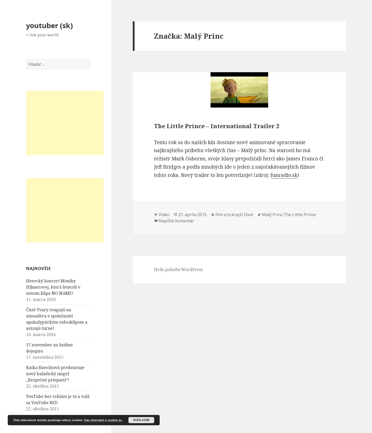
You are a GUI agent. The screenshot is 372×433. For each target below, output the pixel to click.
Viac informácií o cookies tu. (103, 420)
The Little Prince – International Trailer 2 (216, 126)
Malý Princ (272, 214)
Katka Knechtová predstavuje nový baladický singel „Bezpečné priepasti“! (55, 374)
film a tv (223, 214)
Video (164, 214)
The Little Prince (299, 214)
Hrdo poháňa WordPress (178, 269)
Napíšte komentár (176, 221)
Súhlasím (141, 420)
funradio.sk (283, 175)
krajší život (242, 214)
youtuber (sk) (49, 25)
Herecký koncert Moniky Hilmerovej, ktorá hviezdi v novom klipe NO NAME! (53, 287)
